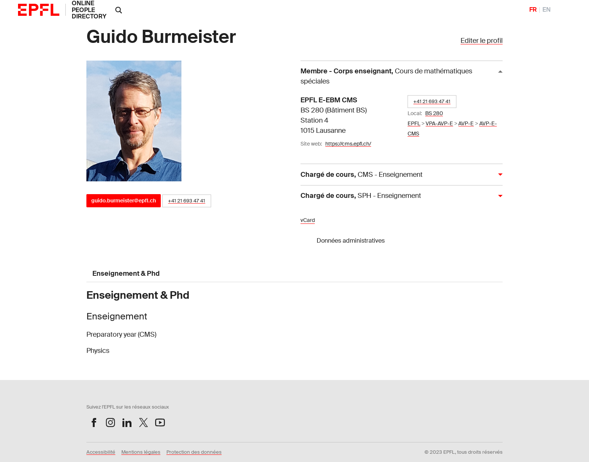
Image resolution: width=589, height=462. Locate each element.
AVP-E (466, 123)
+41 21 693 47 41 (186, 201)
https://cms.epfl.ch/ (348, 143)
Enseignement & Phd (126, 273)
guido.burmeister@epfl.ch (123, 200)
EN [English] (546, 10)
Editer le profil (482, 40)
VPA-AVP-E (439, 123)
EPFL (414, 123)
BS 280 (434, 113)
